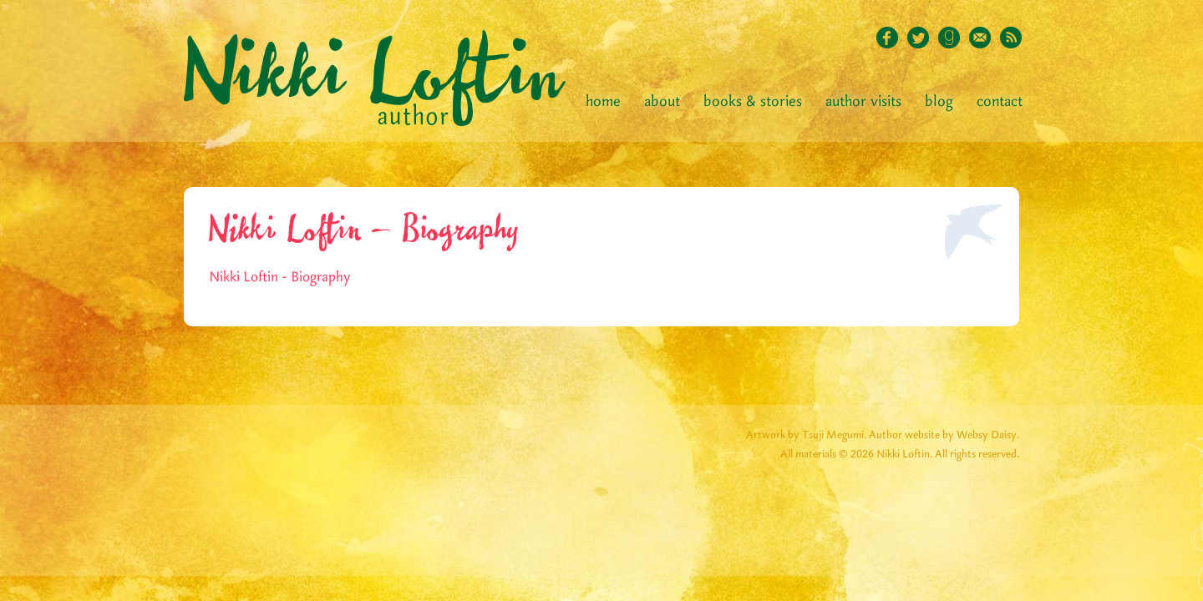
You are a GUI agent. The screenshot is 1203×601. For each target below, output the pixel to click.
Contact (1000, 102)
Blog (939, 102)
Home (603, 102)
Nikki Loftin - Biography (280, 277)
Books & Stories (752, 102)
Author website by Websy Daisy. (944, 435)
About (662, 102)
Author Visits (863, 102)
